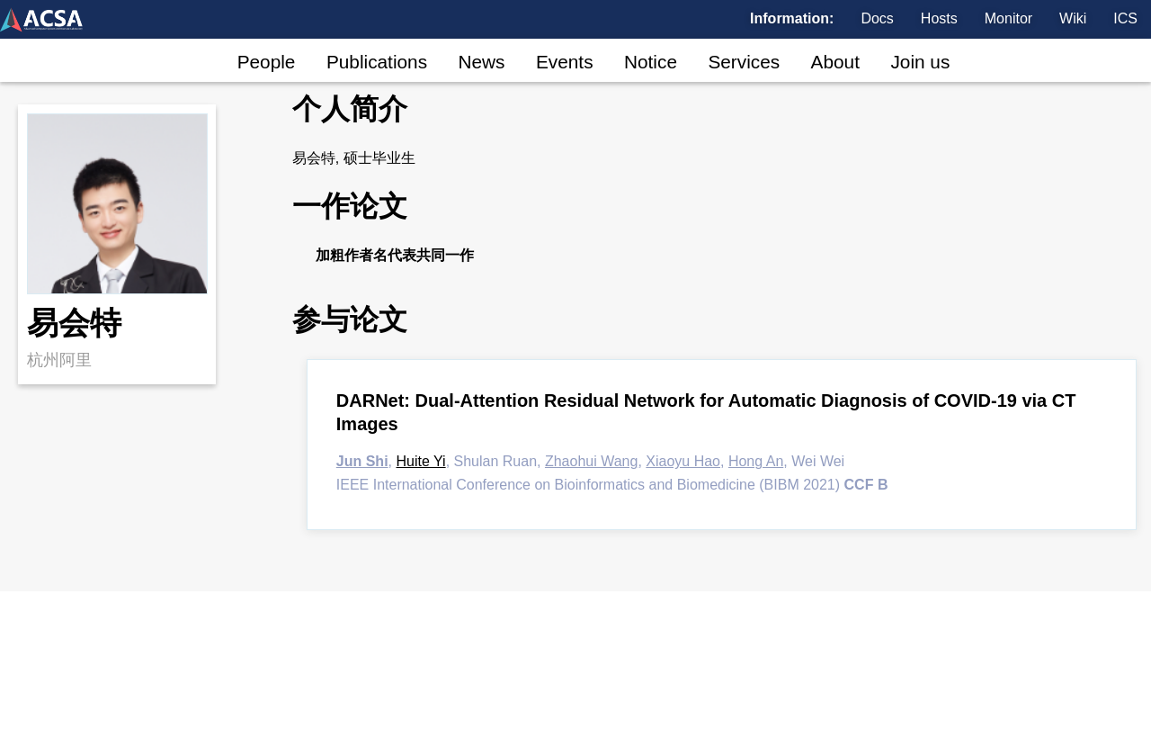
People (266, 61)
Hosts (939, 19)
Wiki (1072, 19)
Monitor (1008, 19)
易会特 (74, 322)
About (835, 61)
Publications (376, 61)
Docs (877, 19)
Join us (920, 61)
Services (744, 61)
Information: (792, 19)
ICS (1125, 19)
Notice (650, 61)
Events (564, 61)
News (481, 61)
